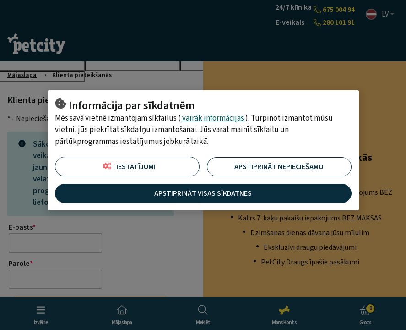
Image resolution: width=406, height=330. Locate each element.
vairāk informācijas (213, 118)
